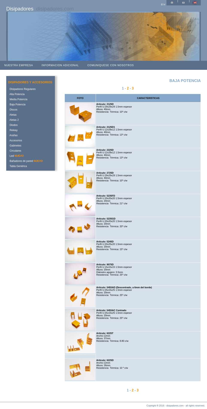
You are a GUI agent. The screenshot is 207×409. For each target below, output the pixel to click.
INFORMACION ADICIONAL (60, 65)
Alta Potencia (16, 94)
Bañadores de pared (25, 161)
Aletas (12, 114)
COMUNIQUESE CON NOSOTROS (110, 65)
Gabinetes (14, 145)
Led (16, 155)
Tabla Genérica (17, 166)
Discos (12, 109)
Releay (13, 130)
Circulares (14, 150)
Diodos (13, 125)
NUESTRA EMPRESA (18, 65)
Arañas (13, 135)
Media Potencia (17, 99)
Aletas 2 (13, 119)
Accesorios (15, 140)
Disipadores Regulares (22, 89)
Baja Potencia (17, 104)
